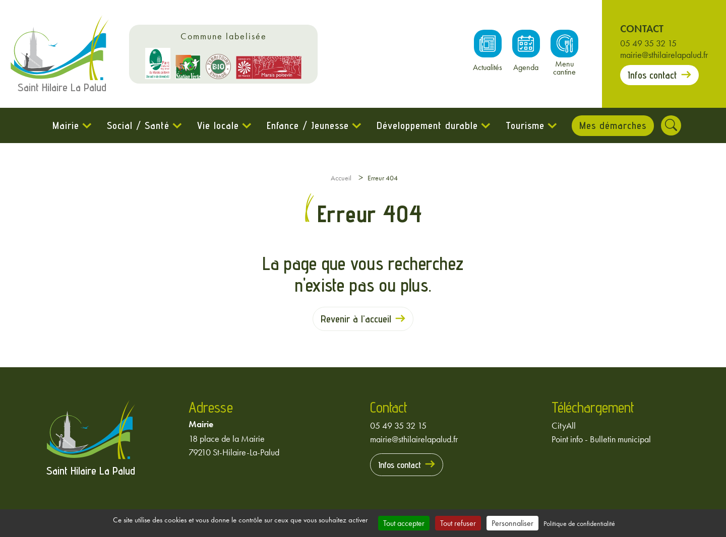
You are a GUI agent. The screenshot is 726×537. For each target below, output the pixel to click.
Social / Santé (137, 125)
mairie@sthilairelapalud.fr (664, 54)
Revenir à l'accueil (356, 319)
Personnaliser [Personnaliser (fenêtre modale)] (512, 523)
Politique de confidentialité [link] (579, 523)
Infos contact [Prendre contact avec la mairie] (652, 75)
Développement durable (426, 125)
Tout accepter (404, 523)
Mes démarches (612, 125)
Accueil (341, 177)
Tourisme (524, 125)
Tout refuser (458, 523)
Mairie (65, 125)
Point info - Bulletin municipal (601, 439)
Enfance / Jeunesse (307, 125)
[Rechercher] (671, 125)
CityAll (564, 425)
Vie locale (217, 125)
